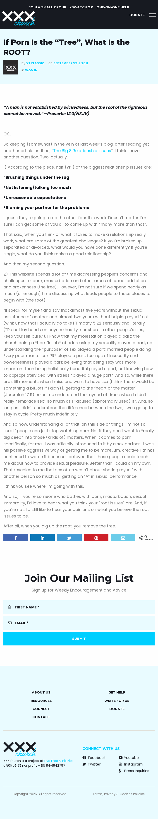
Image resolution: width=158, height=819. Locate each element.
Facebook (94, 758)
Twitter (91, 764)
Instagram (131, 764)
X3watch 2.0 (81, 7)
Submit (79, 639)
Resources (41, 701)
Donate (137, 15)
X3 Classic (35, 63)
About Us (41, 692)
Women (31, 70)
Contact (41, 717)
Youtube (129, 758)
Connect (41, 709)
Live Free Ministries (58, 761)
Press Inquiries (134, 771)
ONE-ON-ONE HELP (112, 7)
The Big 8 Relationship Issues (82, 150)
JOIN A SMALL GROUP (47, 7)
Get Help (116, 692)
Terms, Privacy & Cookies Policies (118, 794)
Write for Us (116, 701)
